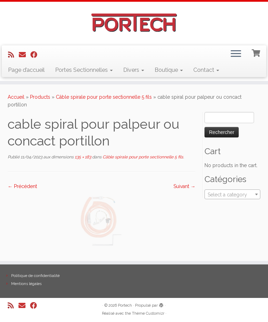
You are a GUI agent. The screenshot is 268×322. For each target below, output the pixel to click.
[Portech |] (134, 22)
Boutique (169, 70)
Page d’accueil (26, 70)
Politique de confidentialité (35, 276)
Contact (206, 70)
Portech (125, 305)
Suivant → (184, 186)
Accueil (16, 97)
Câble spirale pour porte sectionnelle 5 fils (104, 97)
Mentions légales (26, 284)
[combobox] (232, 194)
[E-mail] (24, 55)
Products (40, 97)
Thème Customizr (148, 313)
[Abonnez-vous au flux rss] (13, 55)
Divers (133, 70)
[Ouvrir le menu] (236, 54)
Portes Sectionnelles (84, 70)
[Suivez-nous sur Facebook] (36, 55)
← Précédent (22, 186)
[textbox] (232, 195)
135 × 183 (82, 157)
